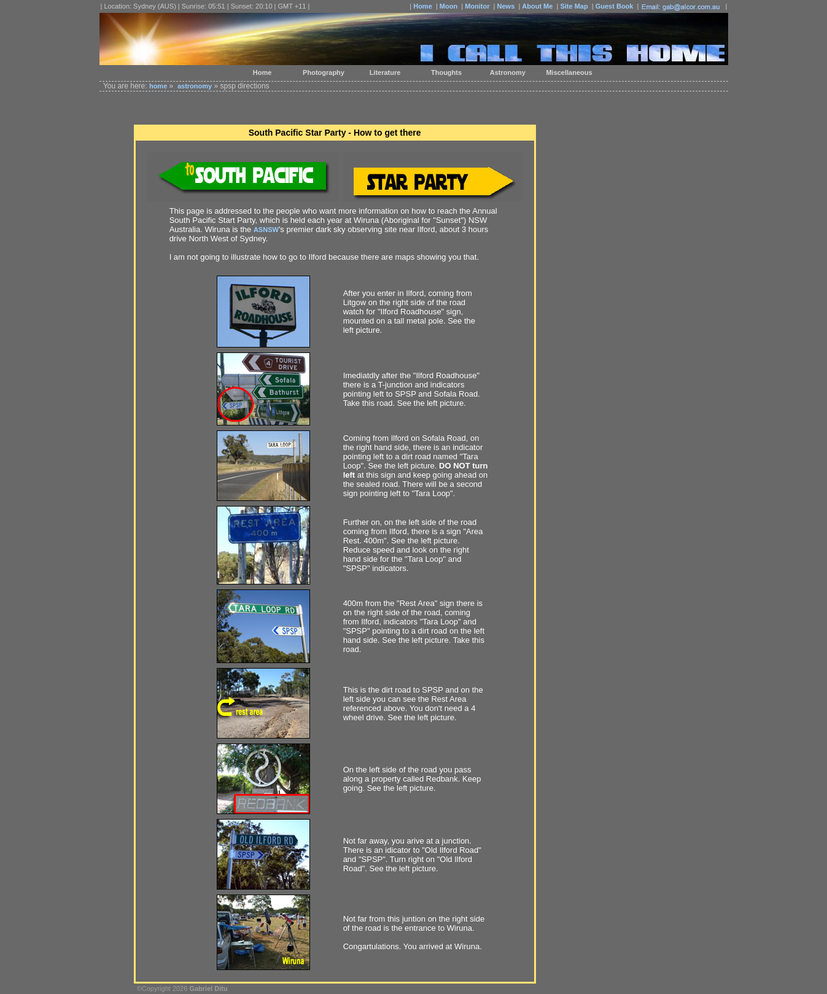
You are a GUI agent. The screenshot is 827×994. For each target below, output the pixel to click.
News (506, 6)
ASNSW (266, 229)
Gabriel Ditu (208, 988)
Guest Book (615, 6)
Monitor (477, 6)
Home (422, 6)
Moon (448, 6)
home (158, 86)
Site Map (574, 6)
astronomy (194, 86)
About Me (537, 6)
